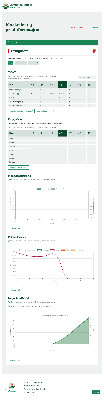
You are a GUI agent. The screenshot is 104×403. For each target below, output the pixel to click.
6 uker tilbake (21, 63)
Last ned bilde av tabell (45, 111)
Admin (96, 392)
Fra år (18, 59)
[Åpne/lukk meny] (99, 6)
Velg (10, 63)
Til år (31, 59)
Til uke (56, 59)
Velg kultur (52, 42)
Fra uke (44, 59)
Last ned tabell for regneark (21, 110)
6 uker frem (33, 63)
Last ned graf (15, 229)
